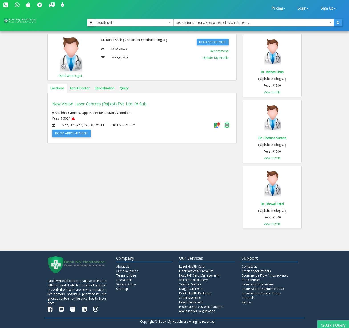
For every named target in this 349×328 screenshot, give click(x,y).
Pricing (278, 8)
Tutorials (248, 297)
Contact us (249, 266)
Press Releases (127, 271)
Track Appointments (256, 271)
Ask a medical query (193, 280)
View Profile (272, 92)
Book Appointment (212, 42)
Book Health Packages (195, 293)
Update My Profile (216, 57)
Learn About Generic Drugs (261, 293)
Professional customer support (201, 306)
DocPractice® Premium (196, 271)
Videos (246, 302)
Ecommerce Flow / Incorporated (265, 275)
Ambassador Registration (197, 311)
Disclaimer (123, 280)
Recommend (219, 51)
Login (302, 8)
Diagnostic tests (190, 289)
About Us (123, 266)
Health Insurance (191, 302)
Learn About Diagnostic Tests (263, 289)
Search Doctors (190, 284)
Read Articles (251, 280)
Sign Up (328, 8)
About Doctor (79, 88)
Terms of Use (126, 275)
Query (124, 88)
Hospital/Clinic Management (199, 275)
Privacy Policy (126, 284)
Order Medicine (190, 297)
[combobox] (134, 22)
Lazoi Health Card (192, 266)
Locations (57, 88)
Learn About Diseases (258, 284)
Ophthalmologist (70, 75)
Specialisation (104, 88)
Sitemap (122, 289)
